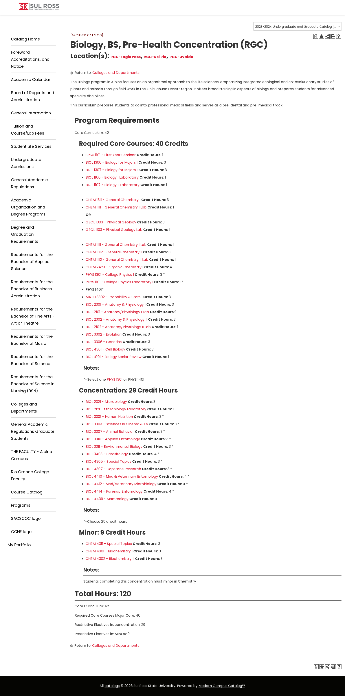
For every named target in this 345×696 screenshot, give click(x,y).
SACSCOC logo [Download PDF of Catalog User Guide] (26, 518)
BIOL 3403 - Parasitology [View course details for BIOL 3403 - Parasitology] (107, 454)
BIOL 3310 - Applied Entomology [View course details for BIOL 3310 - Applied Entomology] (113, 439)
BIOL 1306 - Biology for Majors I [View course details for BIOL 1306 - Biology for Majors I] (112, 162)
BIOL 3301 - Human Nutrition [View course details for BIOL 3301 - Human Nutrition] (109, 416)
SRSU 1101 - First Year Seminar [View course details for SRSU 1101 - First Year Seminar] (111, 154)
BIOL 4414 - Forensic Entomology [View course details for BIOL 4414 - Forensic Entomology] (114, 491)
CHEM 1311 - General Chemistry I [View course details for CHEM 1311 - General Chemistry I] (113, 199)
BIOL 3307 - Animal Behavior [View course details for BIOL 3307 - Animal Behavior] (110, 431)
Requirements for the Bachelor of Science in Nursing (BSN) (33, 384)
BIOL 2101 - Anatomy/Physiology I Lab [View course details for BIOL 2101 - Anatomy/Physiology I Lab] (117, 311)
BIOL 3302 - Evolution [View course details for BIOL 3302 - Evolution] (103, 334)
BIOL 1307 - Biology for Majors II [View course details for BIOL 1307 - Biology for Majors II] (112, 169)
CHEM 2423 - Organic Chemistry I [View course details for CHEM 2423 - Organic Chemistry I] (114, 267)
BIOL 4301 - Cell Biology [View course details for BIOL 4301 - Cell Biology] (105, 349)
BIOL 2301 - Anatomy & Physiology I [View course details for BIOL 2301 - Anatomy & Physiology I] (115, 304)
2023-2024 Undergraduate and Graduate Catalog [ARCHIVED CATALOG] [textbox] (296, 26)
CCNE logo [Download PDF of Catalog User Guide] (21, 531)
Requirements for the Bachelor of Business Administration (32, 289)
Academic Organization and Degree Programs (28, 207)
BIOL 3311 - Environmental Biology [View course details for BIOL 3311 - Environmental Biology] (114, 446)
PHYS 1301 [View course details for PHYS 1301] (115, 379)
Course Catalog (26, 492)
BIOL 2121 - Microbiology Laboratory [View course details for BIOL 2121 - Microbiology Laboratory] (116, 409)
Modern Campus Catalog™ (221, 685)
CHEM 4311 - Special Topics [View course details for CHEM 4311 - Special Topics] (109, 543)
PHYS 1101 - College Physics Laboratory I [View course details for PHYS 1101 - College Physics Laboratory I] (119, 282)
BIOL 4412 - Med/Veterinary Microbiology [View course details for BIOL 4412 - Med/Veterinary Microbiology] (121, 483)
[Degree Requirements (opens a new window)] (315, 36)
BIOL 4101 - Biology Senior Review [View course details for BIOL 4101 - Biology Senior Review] (113, 356)
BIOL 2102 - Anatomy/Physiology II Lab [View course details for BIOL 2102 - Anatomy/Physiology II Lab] (118, 326)
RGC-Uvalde (181, 56)
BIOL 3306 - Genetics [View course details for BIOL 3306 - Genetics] (104, 341)
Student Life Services (31, 146)
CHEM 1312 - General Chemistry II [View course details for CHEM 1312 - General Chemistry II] (114, 252)
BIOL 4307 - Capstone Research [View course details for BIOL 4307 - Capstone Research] (113, 468)
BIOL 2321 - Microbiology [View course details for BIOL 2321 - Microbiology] (106, 401)
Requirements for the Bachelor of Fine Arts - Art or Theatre (33, 316)
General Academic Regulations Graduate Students (32, 431)
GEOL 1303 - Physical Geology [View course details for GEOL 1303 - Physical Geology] (111, 222)
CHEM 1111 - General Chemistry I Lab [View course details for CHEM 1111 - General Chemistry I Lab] (116, 207)
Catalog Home (25, 39)
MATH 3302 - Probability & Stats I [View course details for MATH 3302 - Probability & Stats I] (114, 297)
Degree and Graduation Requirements (24, 234)
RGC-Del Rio (155, 56)
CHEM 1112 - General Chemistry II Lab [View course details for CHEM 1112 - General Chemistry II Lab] (117, 259)
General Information (31, 113)
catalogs (112, 685)
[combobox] (297, 26)
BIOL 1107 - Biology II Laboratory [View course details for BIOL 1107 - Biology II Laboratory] (112, 184)
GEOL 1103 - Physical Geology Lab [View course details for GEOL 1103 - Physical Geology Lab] (114, 229)
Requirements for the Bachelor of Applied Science (32, 261)
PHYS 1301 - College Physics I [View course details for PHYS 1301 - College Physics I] (110, 274)
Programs (20, 505)
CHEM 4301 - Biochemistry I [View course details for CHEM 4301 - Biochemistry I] (109, 551)
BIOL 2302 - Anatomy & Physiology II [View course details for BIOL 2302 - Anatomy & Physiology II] (116, 319)
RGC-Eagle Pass (125, 56)
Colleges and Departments (115, 72)
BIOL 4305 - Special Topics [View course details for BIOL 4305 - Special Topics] (108, 461)
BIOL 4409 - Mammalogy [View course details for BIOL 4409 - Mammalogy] (107, 498)
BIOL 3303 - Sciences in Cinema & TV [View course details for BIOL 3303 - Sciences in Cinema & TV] (117, 424)
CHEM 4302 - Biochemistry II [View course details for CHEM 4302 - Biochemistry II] (110, 558)
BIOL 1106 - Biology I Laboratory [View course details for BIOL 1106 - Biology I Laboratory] (112, 177)
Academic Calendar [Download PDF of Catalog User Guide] (30, 79)
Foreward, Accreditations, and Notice (30, 59)
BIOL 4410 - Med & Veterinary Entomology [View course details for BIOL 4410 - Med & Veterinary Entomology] (122, 476)
